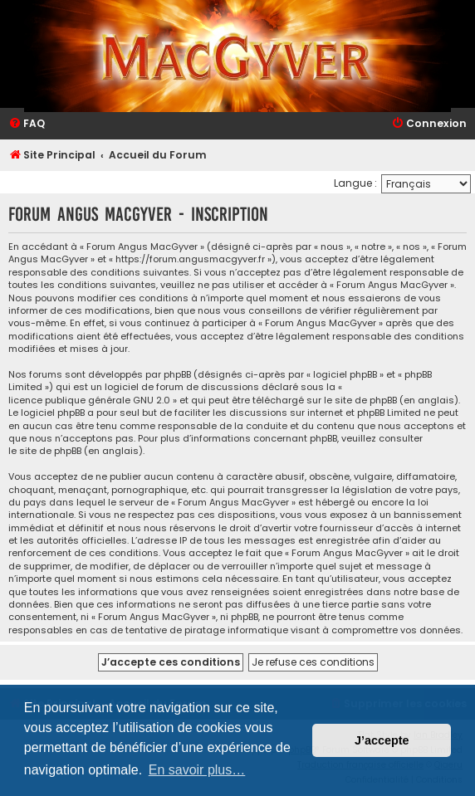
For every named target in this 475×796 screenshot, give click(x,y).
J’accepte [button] (382, 740)
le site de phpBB (360, 400)
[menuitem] (26, 124)
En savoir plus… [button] (197, 770)
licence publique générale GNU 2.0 (89, 400)
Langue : (355, 183)
